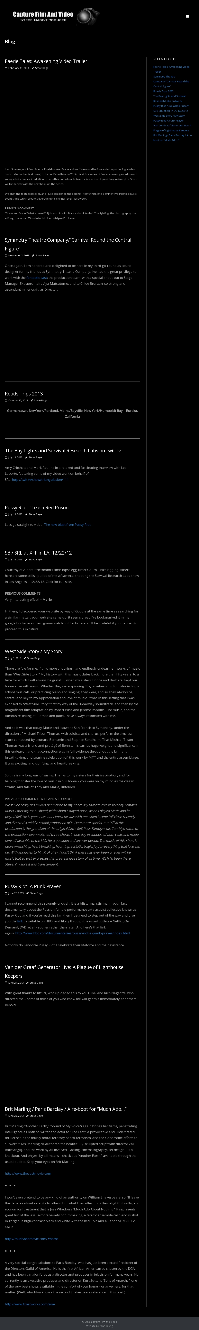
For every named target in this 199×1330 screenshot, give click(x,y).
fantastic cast (36, 277)
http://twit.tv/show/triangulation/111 (40, 479)
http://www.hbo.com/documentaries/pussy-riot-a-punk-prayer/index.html (72, 932)
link (20, 920)
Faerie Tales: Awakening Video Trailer (46, 61)
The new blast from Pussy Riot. (67, 524)
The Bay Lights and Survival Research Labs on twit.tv (63, 450)
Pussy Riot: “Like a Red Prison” (38, 507)
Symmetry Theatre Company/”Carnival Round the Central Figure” (171, 81)
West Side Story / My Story (34, 650)
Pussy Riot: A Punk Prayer (33, 885)
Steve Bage (42, 67)
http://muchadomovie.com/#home (32, 1238)
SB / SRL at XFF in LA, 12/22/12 (38, 552)
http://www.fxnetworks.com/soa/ (30, 1303)
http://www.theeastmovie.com (28, 1172)
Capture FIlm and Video (104, 1321)
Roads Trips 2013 (24, 393)
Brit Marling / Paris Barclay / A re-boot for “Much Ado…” (66, 1108)
